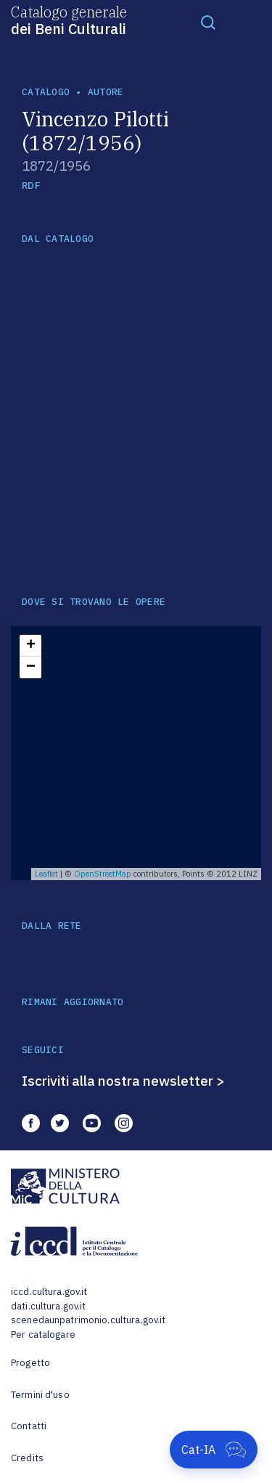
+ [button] (31, 646)
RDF (31, 185)
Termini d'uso (40, 1395)
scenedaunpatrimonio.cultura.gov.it (88, 1320)
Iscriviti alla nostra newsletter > (123, 1080)
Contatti (28, 1426)
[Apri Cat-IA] (213, 1449)
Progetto (30, 1363)
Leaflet (46, 874)
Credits (27, 1458)
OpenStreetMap (102, 874)
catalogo (46, 92)
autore (106, 92)
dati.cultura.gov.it (48, 1306)
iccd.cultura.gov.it (49, 1291)
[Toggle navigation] (208, 22)
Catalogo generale (69, 19)
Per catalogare (43, 1334)
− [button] (31, 667)
